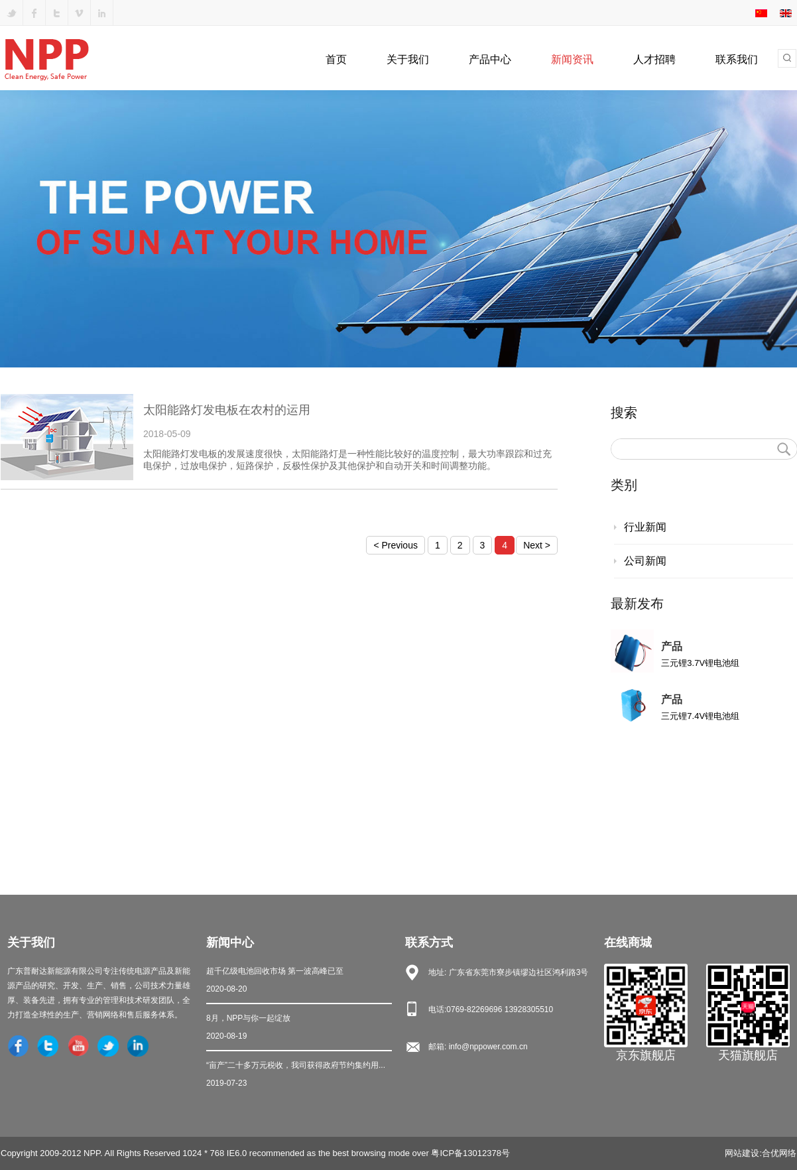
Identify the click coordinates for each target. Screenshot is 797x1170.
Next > (536, 545)
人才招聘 (654, 59)
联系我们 (736, 59)
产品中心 (490, 59)
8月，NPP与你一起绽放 (299, 1028)
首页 (336, 59)
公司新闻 (645, 560)
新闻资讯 (572, 59)
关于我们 (408, 59)
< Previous (395, 545)
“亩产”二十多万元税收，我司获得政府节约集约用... (299, 1075)
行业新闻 (645, 527)
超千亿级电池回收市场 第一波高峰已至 (299, 981)
